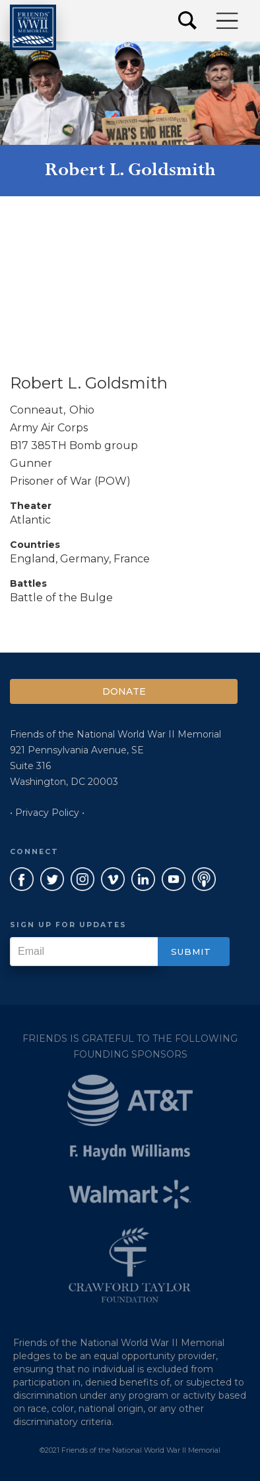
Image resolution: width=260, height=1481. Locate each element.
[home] (33, 27)
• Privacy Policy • (47, 813)
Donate (124, 691)
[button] (228, 21)
